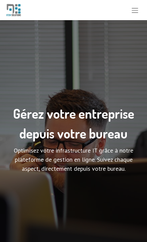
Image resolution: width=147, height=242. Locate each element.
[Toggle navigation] (135, 10)
